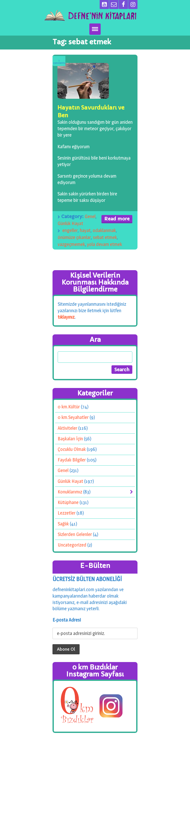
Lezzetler (66, 513)
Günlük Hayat (70, 223)
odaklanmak (104, 230)
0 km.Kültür (69, 406)
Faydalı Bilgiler (72, 459)
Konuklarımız (70, 491)
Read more (116, 219)
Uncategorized (72, 545)
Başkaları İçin (70, 438)
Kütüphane (68, 502)
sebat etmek (105, 237)
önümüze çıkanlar (74, 237)
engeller (70, 230)
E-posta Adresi (67, 620)
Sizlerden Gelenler (75, 534)
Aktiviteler (67, 428)
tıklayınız (66, 316)
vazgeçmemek (71, 244)
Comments (59, 61)
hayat (85, 230)
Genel (90, 216)
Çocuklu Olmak (72, 449)
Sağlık (63, 523)
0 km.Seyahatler (73, 417)
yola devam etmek (104, 244)
